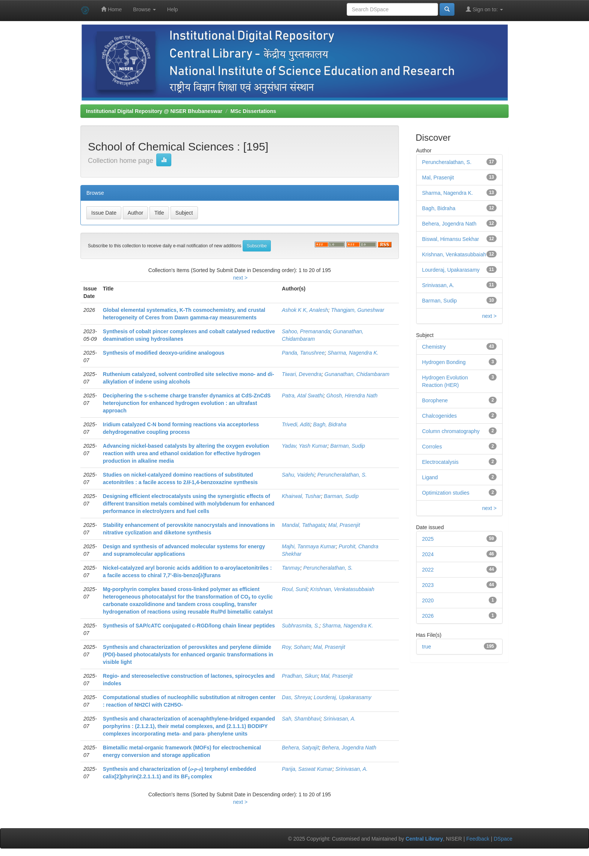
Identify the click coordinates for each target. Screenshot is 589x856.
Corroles (432, 447)
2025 (428, 539)
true (426, 647)
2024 (428, 554)
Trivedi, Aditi (296, 424)
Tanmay (291, 568)
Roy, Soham (296, 647)
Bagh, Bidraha (330, 424)
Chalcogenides (439, 416)
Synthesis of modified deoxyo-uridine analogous (164, 353)
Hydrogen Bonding (444, 362)
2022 (428, 570)
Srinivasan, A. (339, 719)
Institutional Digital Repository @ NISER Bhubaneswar (154, 111)
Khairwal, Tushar (301, 496)
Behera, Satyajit (300, 748)
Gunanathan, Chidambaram (357, 374)
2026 (428, 616)
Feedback (477, 839)
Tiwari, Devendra (302, 374)
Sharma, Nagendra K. (353, 353)
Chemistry (434, 347)
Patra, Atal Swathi (302, 396)
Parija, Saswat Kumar (307, 769)
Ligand (430, 477)
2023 (428, 585)
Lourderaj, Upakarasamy (342, 697)
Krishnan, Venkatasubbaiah (342, 589)
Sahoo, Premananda (306, 331)
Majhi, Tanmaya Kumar (308, 546)
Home (111, 9)
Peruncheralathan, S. (342, 475)
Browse (144, 9)
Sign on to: (484, 9)
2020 (428, 600)
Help (172, 9)
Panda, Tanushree (303, 353)
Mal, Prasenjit (344, 525)
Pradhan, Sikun (300, 676)
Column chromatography (451, 431)
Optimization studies (446, 493)
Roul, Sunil (294, 589)
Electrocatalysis (440, 462)
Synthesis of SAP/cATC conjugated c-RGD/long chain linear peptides (189, 626)
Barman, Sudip (347, 446)
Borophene (435, 400)
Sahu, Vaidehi (298, 475)
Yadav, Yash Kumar (304, 446)
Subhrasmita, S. (300, 626)
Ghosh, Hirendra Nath (352, 396)
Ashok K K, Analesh (305, 310)
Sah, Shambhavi (301, 719)
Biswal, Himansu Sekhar (450, 239)
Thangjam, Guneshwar (357, 310)
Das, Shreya (296, 697)
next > (240, 278)
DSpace (503, 839)
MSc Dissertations (253, 111)
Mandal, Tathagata (303, 525)
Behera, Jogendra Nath (349, 748)
